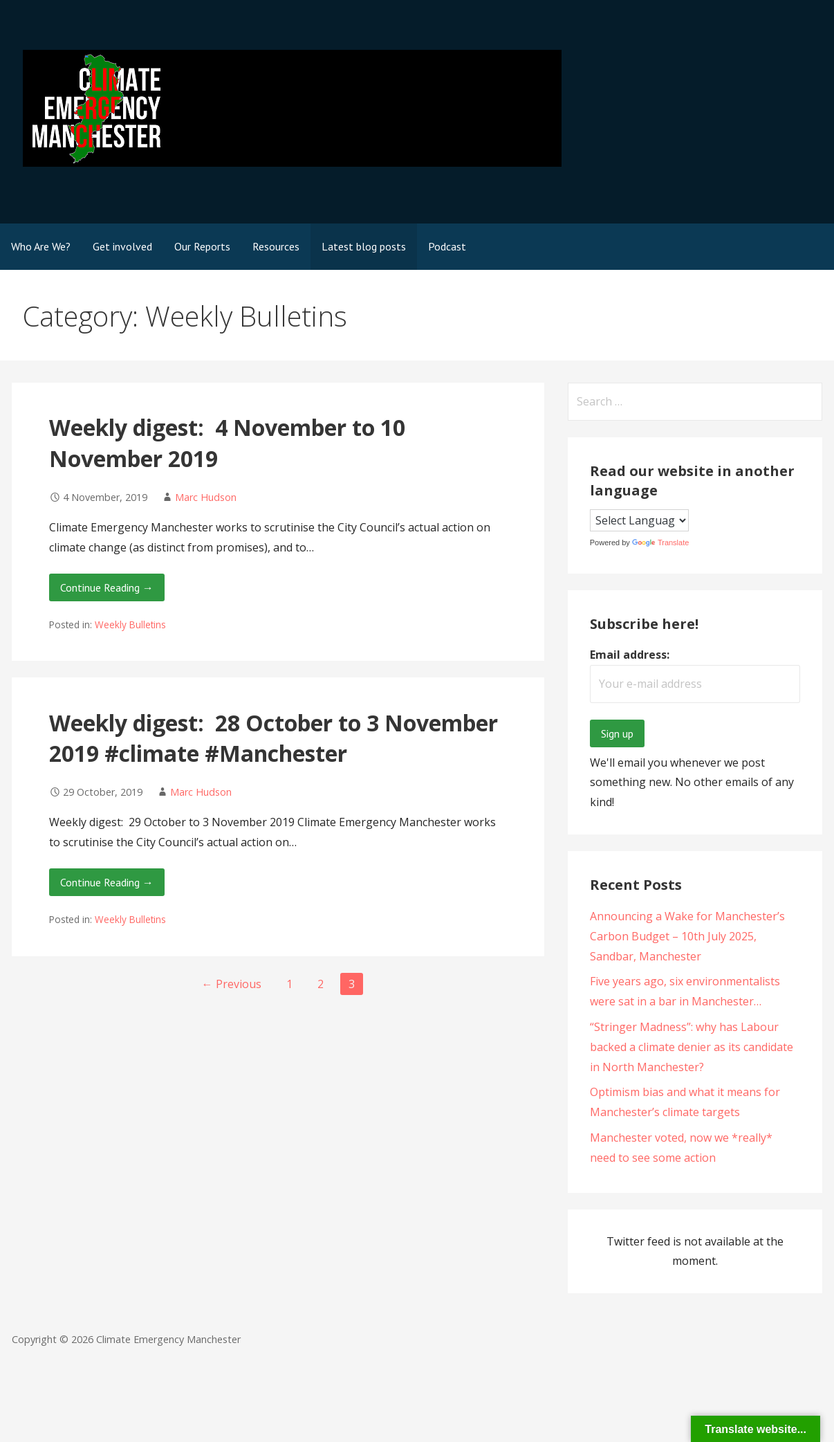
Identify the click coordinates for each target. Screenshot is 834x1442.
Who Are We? (41, 246)
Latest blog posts (364, 246)
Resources (275, 246)
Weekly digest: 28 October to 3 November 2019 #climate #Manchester (273, 738)
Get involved (122, 246)
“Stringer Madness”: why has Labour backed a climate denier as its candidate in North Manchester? (691, 1047)
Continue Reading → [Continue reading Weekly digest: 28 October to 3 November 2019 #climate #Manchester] (107, 882)
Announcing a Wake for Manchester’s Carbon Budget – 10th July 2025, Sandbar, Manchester (687, 936)
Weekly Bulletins (130, 624)
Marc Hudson (206, 497)
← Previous (231, 984)
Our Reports (202, 246)
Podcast (447, 246)
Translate (660, 542)
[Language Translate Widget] (639, 520)
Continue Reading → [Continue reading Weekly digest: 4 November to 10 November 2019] (107, 587)
